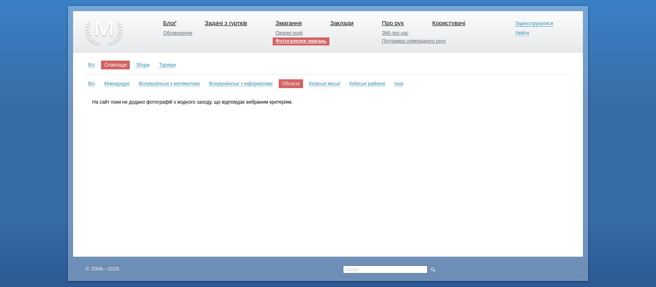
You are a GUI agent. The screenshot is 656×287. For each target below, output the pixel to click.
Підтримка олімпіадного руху (414, 41)
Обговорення (177, 33)
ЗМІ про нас (395, 33)
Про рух (393, 23)
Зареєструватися (534, 23)
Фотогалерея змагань (301, 41)
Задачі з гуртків (226, 23)
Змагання (288, 23)
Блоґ (169, 23)
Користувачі (449, 23)
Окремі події (289, 33)
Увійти (522, 33)
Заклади (341, 23)
